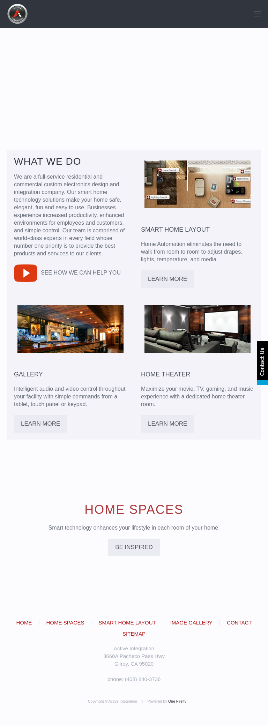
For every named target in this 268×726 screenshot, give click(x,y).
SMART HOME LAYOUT (127, 623)
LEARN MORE (167, 279)
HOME (24, 623)
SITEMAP (134, 634)
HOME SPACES (65, 623)
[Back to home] (17, 14)
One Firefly (177, 701)
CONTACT (239, 623)
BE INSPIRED (134, 547)
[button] (257, 14)
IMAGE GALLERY (191, 623)
